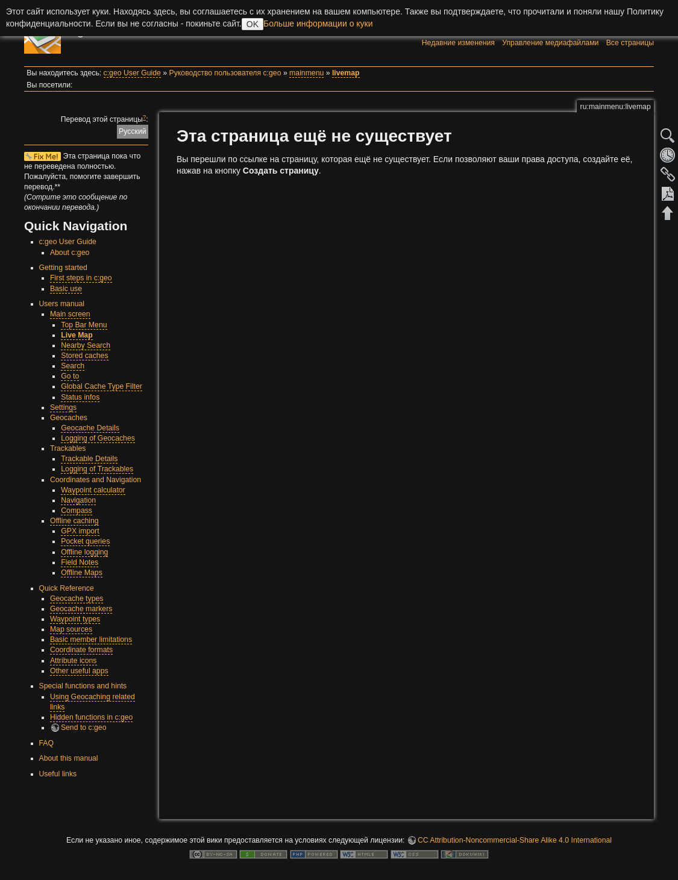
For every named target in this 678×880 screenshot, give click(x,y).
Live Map (76, 335)
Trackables (68, 448)
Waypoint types (75, 619)
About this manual (68, 758)
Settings (63, 407)
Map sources (71, 629)
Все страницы (630, 43)
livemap (346, 73)
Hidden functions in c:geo (91, 717)
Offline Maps (81, 572)
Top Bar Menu (84, 325)
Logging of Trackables (97, 469)
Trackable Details (89, 458)
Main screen (70, 314)
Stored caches (84, 355)
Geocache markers (81, 609)
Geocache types (77, 598)
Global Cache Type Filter (101, 386)
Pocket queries (85, 541)
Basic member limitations (91, 639)
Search (72, 366)
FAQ (46, 743)
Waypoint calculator (93, 490)
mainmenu (306, 73)
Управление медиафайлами (550, 43)
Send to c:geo (84, 727)
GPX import (80, 531)
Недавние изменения (458, 43)
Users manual (62, 304)
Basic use (66, 288)
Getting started (63, 267)
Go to (70, 376)
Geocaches (68, 417)
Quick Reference (66, 588)
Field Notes (79, 562)
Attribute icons (73, 660)
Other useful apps (79, 671)
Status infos (80, 397)
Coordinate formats (81, 650)
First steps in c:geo (81, 278)
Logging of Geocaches (98, 438)
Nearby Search (85, 345)
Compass (76, 510)
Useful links (58, 774)
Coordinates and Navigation (95, 480)
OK (252, 24)
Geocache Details (90, 428)
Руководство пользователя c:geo (225, 73)
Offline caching (74, 521)
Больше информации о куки (318, 23)
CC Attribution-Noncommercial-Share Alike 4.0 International (515, 840)
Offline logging (84, 552)
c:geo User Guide (132, 73)
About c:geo (69, 252)
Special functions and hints (83, 686)
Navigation (78, 500)
